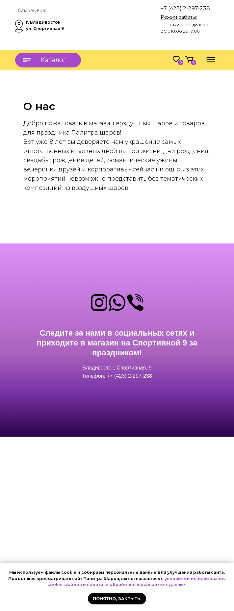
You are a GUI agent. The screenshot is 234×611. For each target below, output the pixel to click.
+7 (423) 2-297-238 (185, 8)
